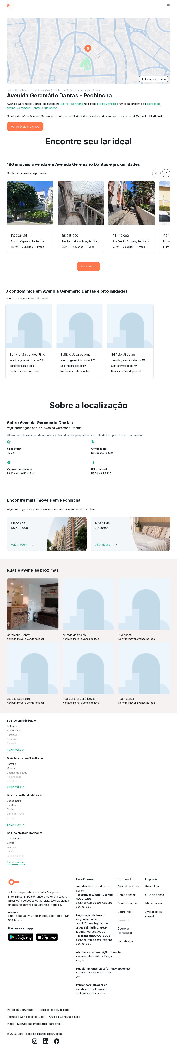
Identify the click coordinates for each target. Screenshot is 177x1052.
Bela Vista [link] (12, 739)
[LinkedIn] (45, 1041)
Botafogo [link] (12, 804)
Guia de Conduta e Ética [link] (64, 1016)
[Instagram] (35, 1041)
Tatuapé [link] (11, 743)
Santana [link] (11, 763)
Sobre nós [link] (124, 911)
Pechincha (60, 90)
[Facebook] (56, 1041)
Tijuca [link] (10, 817)
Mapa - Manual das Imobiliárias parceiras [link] (34, 1023)
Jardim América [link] (15, 855)
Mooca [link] (11, 768)
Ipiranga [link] (11, 847)
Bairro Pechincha (71, 104)
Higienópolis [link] (14, 776)
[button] (88, 51)
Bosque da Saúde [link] (17, 772)
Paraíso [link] (11, 851)
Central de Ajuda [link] (128, 886)
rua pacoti (50, 108)
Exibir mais (16, 750)
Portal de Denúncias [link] (20, 1009)
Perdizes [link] (12, 734)
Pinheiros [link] (12, 726)
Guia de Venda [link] (154, 895)
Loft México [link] (125, 941)
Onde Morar (22, 90)
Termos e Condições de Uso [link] (25, 1016)
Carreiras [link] (124, 920)
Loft (9, 90)
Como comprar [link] (127, 903)
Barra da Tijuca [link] (15, 813)
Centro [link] (11, 809)
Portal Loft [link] (152, 886)
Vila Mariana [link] (14, 730)
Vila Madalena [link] (15, 781)
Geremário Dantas (29, 108)
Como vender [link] (126, 895)
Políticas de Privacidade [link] (54, 1009)
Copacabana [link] (14, 800)
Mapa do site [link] (153, 903)
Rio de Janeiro (41, 90)
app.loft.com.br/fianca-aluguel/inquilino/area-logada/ (92, 927)
